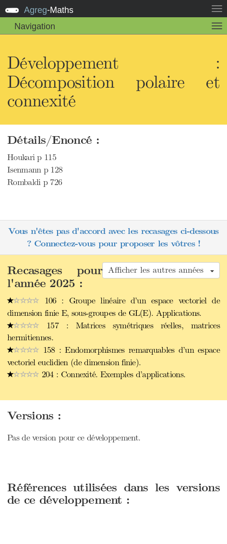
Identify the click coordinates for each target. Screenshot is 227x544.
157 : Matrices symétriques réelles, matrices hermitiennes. (113, 331)
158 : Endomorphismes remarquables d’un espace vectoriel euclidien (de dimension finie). (113, 356)
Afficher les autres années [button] (161, 270)
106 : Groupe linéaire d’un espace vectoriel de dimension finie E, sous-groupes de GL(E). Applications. (113, 306)
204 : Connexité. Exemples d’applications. (96, 374)
